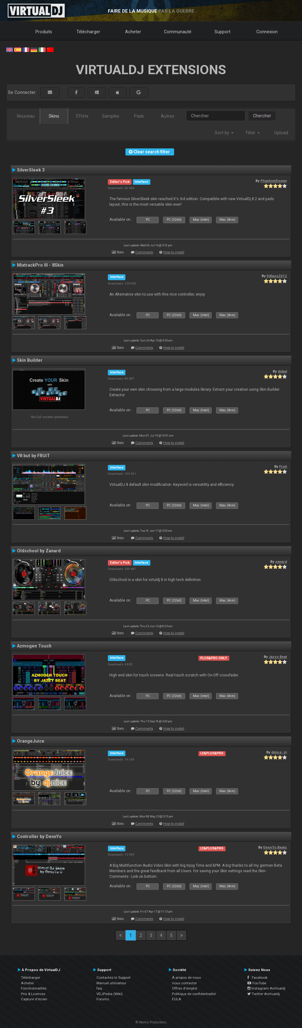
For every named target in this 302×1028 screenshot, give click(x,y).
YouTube (256, 983)
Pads (139, 116)
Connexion (267, 31)
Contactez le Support (113, 977)
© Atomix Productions (151, 1022)
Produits (43, 31)
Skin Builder (30, 360)
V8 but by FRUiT (33, 455)
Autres (167, 116)
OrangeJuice (30, 741)
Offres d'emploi (184, 988)
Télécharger (88, 31)
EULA (176, 999)
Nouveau (26, 116)
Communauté (177, 31)
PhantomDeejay (273, 181)
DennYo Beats (275, 847)
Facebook (257, 977)
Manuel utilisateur (111, 983)
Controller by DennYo (39, 836)
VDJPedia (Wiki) (109, 994)
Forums (102, 999)
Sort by (224, 132)
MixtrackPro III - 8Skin (40, 265)
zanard (281, 561)
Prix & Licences (33, 994)
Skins (54, 116)
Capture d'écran (34, 999)
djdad (282, 371)
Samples (110, 116)
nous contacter (184, 983)
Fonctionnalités (34, 988)
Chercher (262, 115)
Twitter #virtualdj (263, 994)
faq (99, 988)
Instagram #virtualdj (266, 988)
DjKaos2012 (277, 276)
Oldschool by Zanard (39, 550)
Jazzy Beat (278, 657)
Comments (144, 252)
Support (222, 31)
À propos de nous (186, 977)
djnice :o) (279, 752)
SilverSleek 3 (31, 169)
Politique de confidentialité (194, 994)
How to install (173, 252)
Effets (82, 116)
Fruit (283, 466)
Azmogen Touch (34, 645)
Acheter (133, 31)
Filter (253, 132)
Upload (281, 132)
